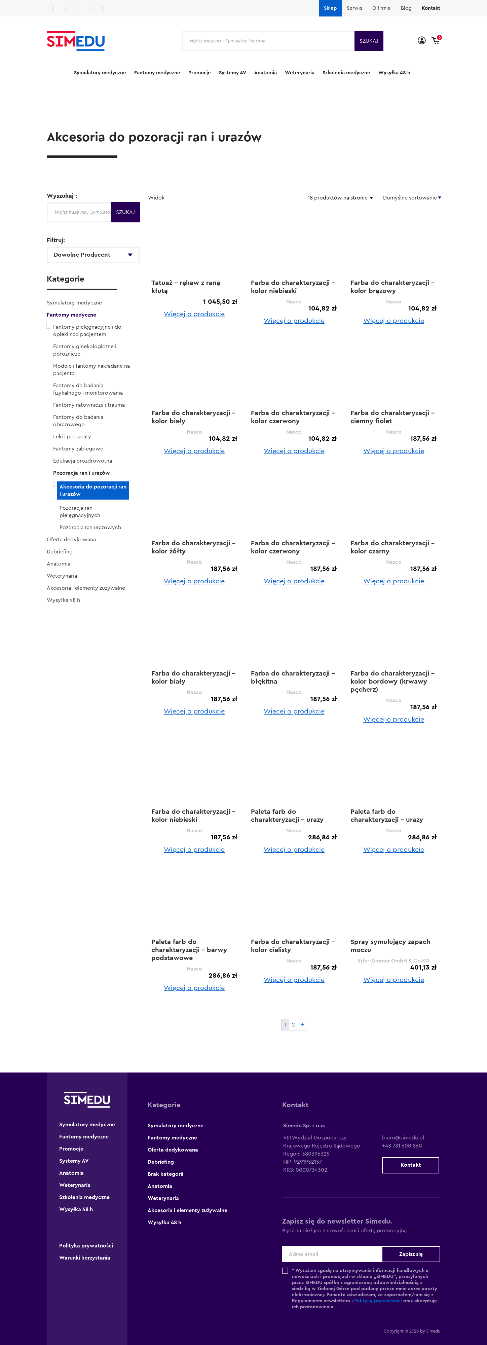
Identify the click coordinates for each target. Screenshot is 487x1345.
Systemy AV (232, 72)
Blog (406, 8)
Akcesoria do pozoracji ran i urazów (93, 490)
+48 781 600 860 (402, 1146)
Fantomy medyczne (157, 72)
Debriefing (60, 551)
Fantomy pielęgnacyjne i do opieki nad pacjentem (87, 330)
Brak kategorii (165, 1174)
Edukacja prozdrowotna (82, 461)
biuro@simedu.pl (403, 1137)
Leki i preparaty (72, 436)
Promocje (199, 72)
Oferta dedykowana (71, 539)
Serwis (354, 8)
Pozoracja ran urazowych (90, 527)
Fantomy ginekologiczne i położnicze (84, 350)
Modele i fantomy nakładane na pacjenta (91, 369)
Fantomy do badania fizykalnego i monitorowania (88, 389)
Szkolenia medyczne (346, 72)
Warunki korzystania (84, 1258)
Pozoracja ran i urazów (81, 473)
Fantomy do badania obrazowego (78, 420)
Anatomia (265, 72)
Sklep (330, 8)
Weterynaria (299, 72)
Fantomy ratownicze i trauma (89, 405)
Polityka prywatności (86, 1245)
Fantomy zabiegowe (78, 448)
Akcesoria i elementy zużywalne (86, 588)
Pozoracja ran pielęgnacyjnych (80, 511)
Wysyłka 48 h (394, 72)
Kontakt (431, 8)
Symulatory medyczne (100, 72)
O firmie (381, 8)
